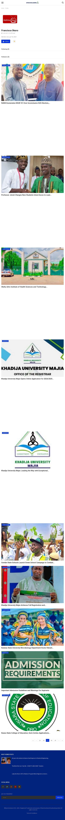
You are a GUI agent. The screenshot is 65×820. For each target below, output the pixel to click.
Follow (6, 41)
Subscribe (59, 797)
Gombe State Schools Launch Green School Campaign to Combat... (27, 563)
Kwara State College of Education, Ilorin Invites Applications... (25, 733)
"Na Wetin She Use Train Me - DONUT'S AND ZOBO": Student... (28, 766)
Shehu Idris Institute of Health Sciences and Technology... (24, 287)
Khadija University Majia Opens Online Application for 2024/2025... (27, 379)
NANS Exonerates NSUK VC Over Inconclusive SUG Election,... (25, 103)
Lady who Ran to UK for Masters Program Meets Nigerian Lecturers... (30, 774)
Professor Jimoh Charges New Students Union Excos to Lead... (26, 195)
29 (55, 740)
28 (51, 740)
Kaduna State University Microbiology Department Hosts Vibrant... (27, 648)
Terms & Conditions (32, 813)
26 (43, 740)
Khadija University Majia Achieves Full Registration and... (23, 605)
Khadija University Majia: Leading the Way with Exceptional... (25, 471)
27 (47, 740)
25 (40, 740)
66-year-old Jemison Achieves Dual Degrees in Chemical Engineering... (30, 758)
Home (2, 8)
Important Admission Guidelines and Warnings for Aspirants (25, 690)
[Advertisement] (32, 117)
